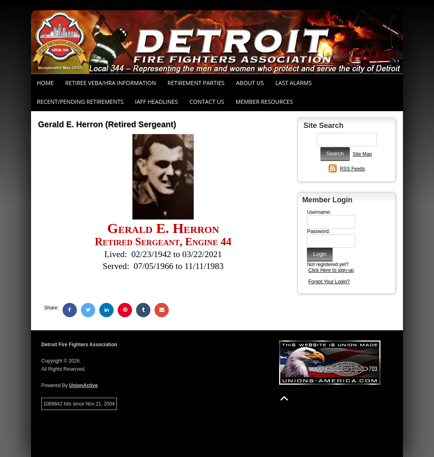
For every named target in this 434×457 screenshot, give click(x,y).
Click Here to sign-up (330, 270)
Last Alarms (293, 83)
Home (45, 83)
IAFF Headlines (156, 101)
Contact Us (207, 101)
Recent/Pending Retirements (80, 101)
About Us (250, 83)
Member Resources (264, 101)
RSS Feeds (352, 169)
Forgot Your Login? (328, 282)
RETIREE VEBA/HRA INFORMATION (110, 83)
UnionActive (83, 385)
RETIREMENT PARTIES (196, 83)
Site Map (362, 154)
